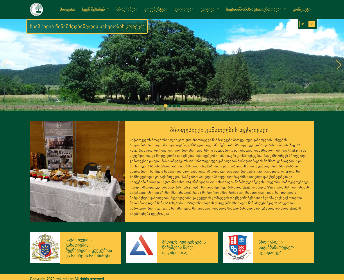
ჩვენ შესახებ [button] (94, 9)
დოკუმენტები (156, 9)
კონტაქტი (302, 9)
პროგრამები (126, 9)
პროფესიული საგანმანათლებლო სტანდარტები (276, 241)
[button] (165, 100)
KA (311, 23)
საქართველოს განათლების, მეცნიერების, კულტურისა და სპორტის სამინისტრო (89, 242)
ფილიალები (184, 9)
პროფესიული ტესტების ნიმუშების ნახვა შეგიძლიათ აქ (184, 241)
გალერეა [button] (208, 9)
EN (302, 23)
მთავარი (67, 9)
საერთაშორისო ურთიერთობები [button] (254, 9)
